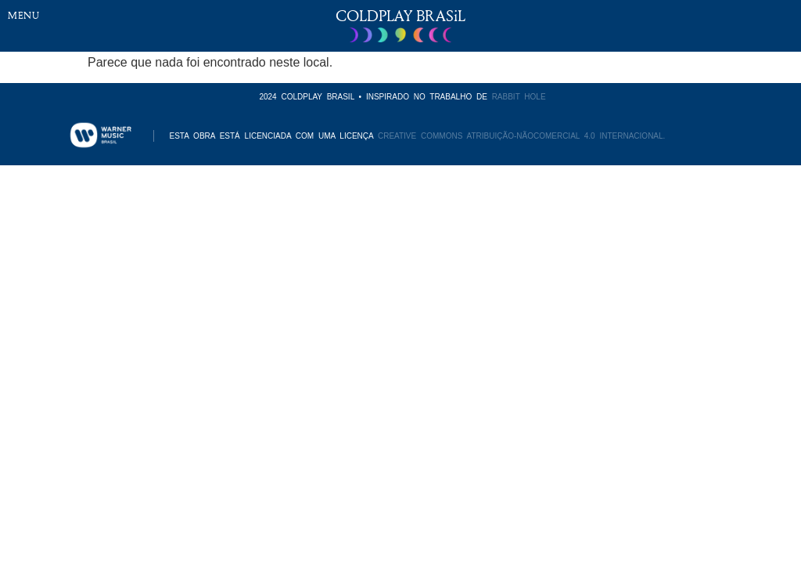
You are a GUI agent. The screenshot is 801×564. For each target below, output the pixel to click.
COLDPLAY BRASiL (400, 15)
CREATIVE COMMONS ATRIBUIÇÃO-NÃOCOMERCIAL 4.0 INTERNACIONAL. (521, 136)
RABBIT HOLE (519, 96)
